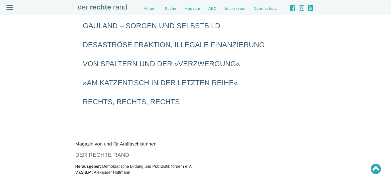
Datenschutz (265, 8)
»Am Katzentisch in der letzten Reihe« (160, 83)
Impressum (235, 8)
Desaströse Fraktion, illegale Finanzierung (174, 45)
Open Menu (10, 8)
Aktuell (150, 8)
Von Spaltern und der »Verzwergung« (161, 64)
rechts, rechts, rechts (131, 102)
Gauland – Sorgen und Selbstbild (151, 26)
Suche (171, 8)
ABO (212, 8)
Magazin (192, 8)
